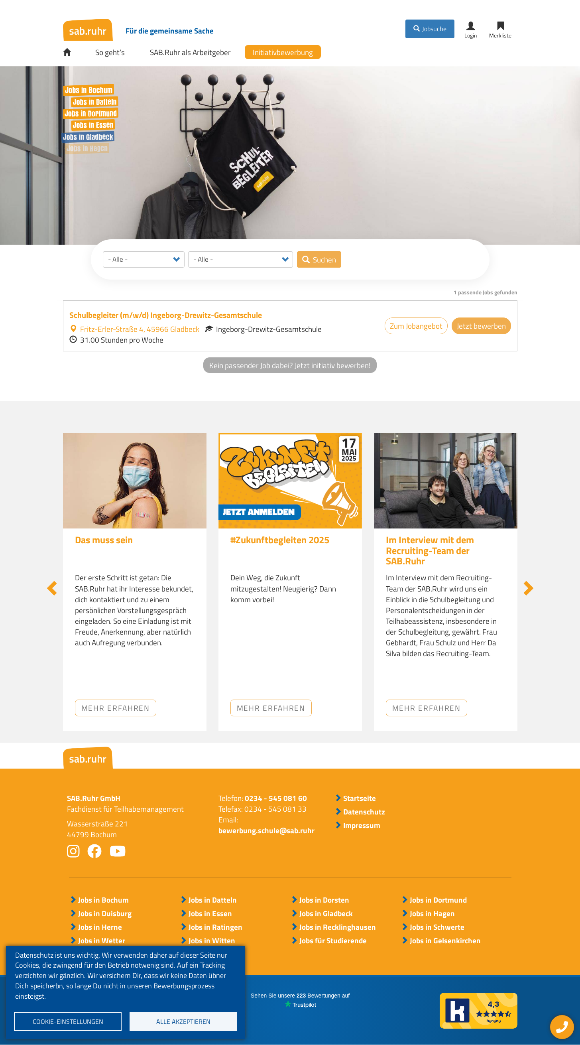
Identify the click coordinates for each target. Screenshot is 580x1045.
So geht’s (110, 52)
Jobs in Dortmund (438, 899)
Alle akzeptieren (183, 1021)
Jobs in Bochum (103, 899)
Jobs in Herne (100, 927)
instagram (73, 851)
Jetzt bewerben (481, 325)
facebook (94, 851)
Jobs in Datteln (213, 899)
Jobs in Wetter (101, 940)
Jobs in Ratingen (215, 927)
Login (470, 35)
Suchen (324, 259)
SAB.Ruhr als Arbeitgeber (190, 52)
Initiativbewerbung (283, 52)
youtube (118, 851)
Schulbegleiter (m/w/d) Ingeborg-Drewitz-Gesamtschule (165, 315)
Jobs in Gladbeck (326, 913)
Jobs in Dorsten (324, 899)
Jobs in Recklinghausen (337, 927)
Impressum (361, 825)
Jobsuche (434, 29)
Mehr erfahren (115, 708)
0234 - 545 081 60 (276, 798)
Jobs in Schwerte (437, 927)
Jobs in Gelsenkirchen (445, 940)
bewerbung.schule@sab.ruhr (266, 830)
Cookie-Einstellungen (68, 1021)
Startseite (72, 52)
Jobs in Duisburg (105, 913)
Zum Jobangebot (416, 325)
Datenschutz (364, 811)
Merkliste (500, 35)
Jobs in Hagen (432, 913)
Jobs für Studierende (333, 940)
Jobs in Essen (210, 913)
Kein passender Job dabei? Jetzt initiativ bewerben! (290, 365)
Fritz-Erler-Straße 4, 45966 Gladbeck (134, 329)
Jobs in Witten (212, 940)
